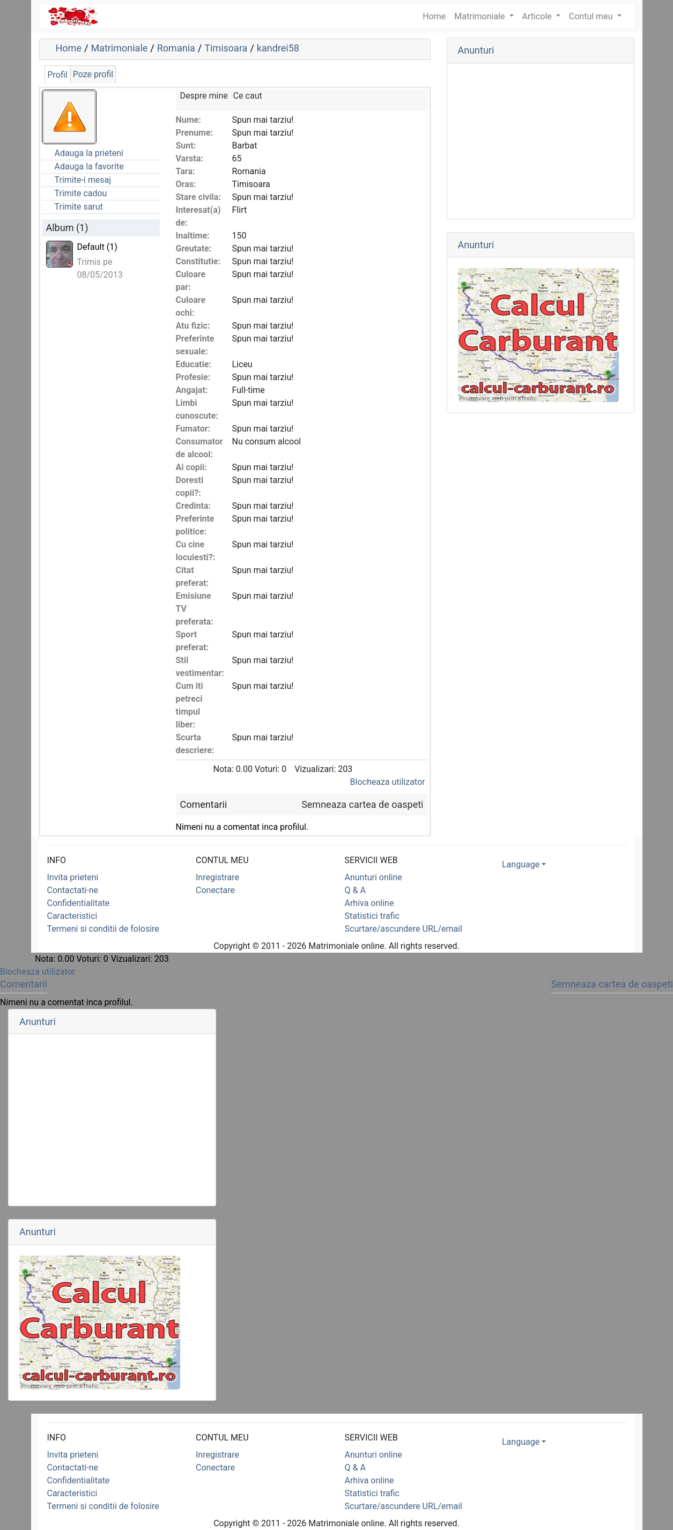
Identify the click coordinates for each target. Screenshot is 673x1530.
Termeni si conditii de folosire (103, 929)
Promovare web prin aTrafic (498, 398)
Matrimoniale (480, 16)
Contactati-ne (73, 890)
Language (520, 864)
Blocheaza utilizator (387, 782)
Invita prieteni (73, 877)
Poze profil (93, 74)
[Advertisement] (540, 141)
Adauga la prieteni (89, 153)
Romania (176, 48)
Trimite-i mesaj (83, 180)
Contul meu (592, 16)
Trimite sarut (79, 207)
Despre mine (204, 96)
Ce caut (247, 96)
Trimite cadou (81, 193)
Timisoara (225, 48)
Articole (538, 16)
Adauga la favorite (89, 166)
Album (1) (67, 227)
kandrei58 (278, 48)
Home (69, 48)
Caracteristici (72, 916)
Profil (58, 75)
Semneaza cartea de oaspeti (362, 804)
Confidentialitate (78, 903)
